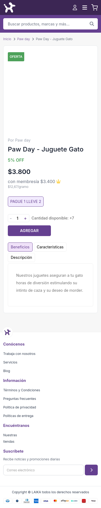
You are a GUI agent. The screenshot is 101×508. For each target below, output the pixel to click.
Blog (6, 371)
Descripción (21, 257)
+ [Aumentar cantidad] (25, 218)
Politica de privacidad (19, 407)
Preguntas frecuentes (19, 399)
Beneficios (20, 247)
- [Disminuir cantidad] (11, 218)
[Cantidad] (17, 218)
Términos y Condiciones (21, 390)
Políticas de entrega (18, 416)
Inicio (7, 39)
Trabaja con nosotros (19, 354)
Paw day (23, 39)
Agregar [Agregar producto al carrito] (29, 230)
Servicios (10, 362)
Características (50, 247)
